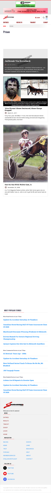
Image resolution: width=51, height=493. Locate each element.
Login (38, 17)
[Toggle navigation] (46, 17)
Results (19, 22)
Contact (29, 459)
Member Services (9, 455)
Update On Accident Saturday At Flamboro (20, 320)
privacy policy (37, 490)
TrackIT (33, 22)
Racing (5, 442)
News (4, 26)
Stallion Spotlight (10, 459)
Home (5, 434)
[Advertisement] (25, 225)
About (28, 455)
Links (28, 445)
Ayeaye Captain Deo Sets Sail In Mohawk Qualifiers (24, 344)
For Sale (6, 452)
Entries (6, 22)
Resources (30, 449)
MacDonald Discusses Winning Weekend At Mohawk (24, 332)
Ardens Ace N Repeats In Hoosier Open (18, 380)
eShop (45, 22)
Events (28, 442)
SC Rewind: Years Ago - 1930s (14, 354)
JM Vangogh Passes (11, 370)
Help (28, 452)
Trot (5, 449)
